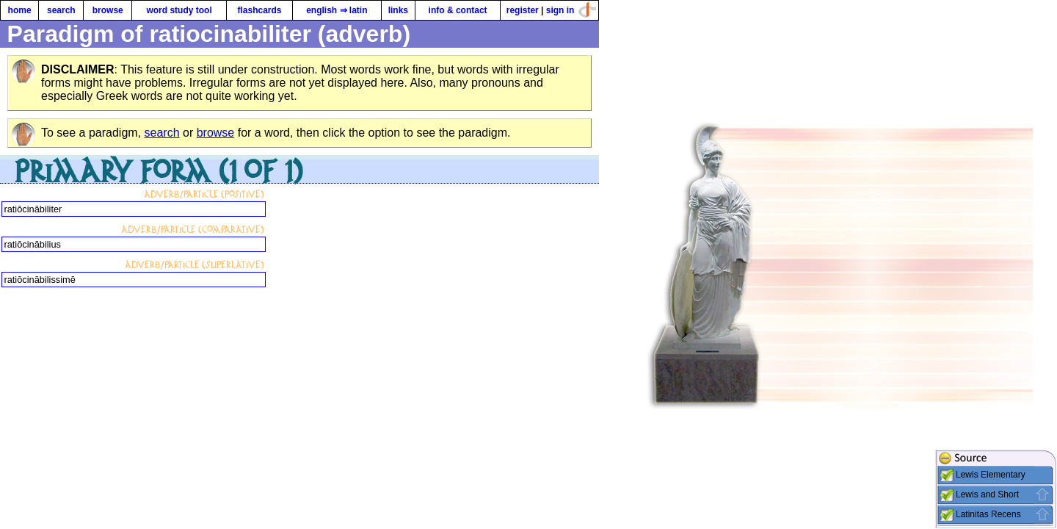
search (61, 10)
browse (107, 10)
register (522, 10)
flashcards (259, 10)
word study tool (178, 10)
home (20, 10)
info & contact (458, 10)
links (398, 10)
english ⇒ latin (336, 10)
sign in (560, 10)
